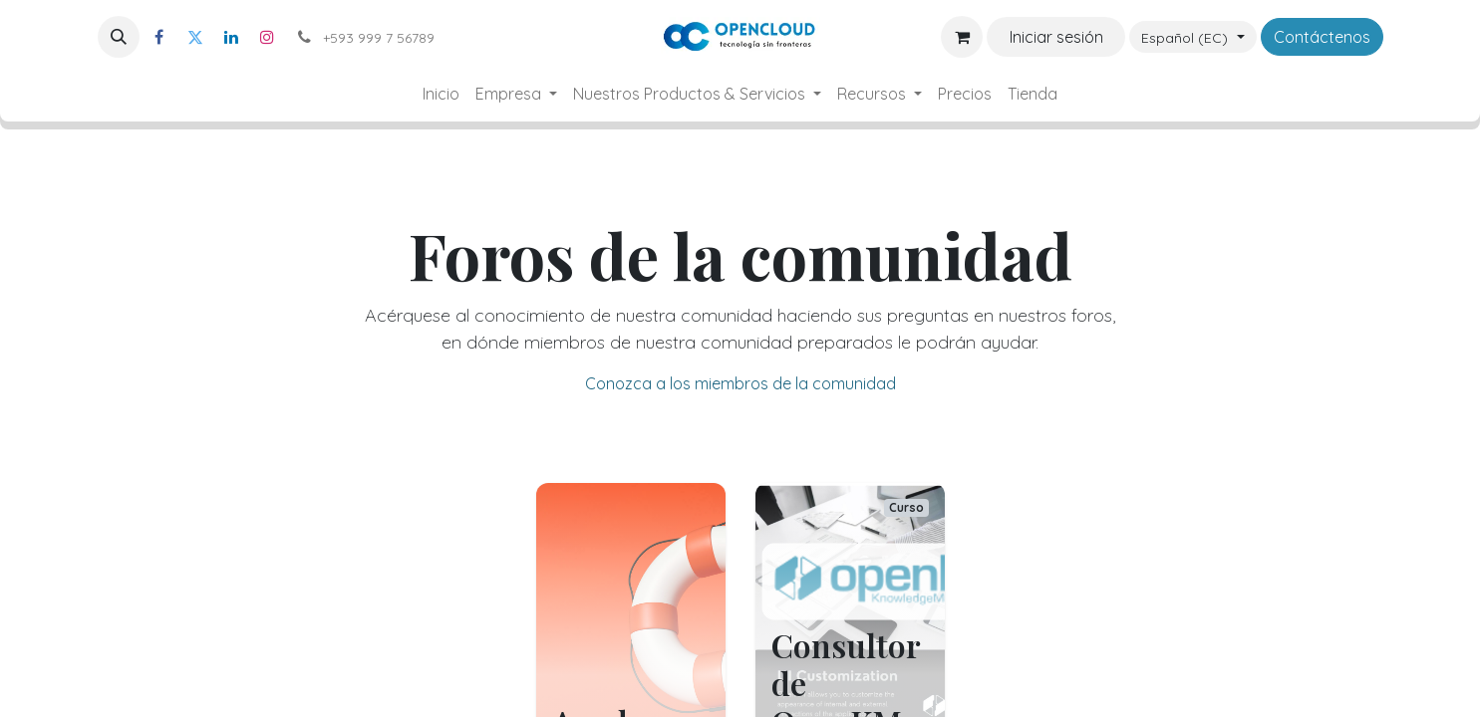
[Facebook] (159, 37)
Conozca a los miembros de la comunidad (740, 383)
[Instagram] (267, 37)
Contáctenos (1322, 37)
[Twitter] (195, 37)
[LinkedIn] (231, 37)
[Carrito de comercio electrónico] (962, 37)
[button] (119, 37)
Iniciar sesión (1056, 37)
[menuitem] (441, 94)
